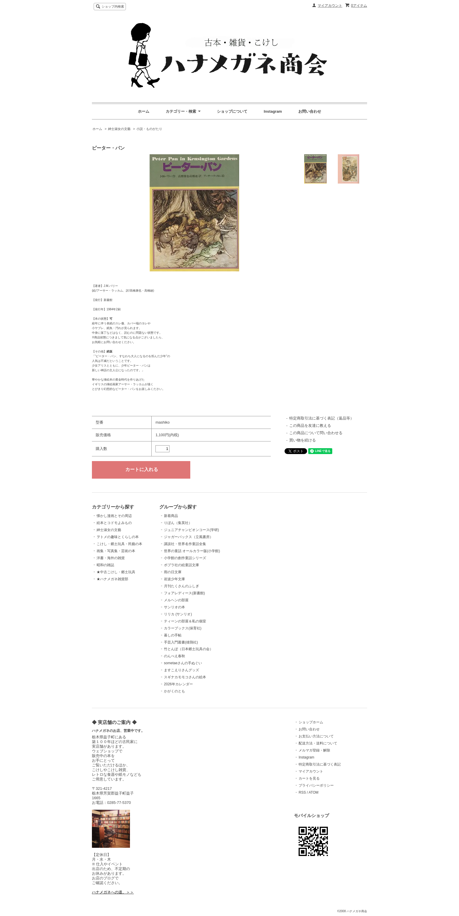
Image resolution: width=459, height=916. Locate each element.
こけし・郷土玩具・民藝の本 (119, 544)
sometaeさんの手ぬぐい (183, 663)
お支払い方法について (316, 736)
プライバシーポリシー (316, 785)
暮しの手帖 (172, 635)
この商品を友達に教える (310, 425)
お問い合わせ (309, 111)
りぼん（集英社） (178, 523)
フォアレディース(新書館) (184, 593)
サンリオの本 (174, 607)
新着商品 (171, 516)
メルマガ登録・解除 (314, 750)
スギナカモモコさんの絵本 (185, 677)
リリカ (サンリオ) (178, 614)
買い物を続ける (302, 440)
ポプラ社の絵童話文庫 (181, 565)
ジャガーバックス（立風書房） (188, 537)
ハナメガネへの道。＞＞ (113, 892)
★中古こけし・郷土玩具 (116, 572)
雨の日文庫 (172, 572)
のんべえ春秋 (174, 656)
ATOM (313, 792)
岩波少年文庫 (174, 579)
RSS (302, 792)
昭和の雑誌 (105, 565)
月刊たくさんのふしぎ (181, 586)
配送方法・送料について (318, 743)
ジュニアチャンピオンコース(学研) (191, 530)
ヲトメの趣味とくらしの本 (118, 537)
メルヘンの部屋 (176, 600)
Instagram (273, 111)
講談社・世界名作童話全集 (185, 544)
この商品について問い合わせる (315, 433)
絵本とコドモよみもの (114, 523)
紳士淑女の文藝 (119, 129)
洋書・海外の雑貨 (111, 558)
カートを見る (309, 778)
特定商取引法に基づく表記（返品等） (321, 418)
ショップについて (232, 111)
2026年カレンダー (178, 684)
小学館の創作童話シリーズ (185, 558)
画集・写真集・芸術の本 (116, 551)
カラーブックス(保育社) (182, 628)
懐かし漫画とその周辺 (114, 516)
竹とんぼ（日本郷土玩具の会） (188, 649)
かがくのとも (174, 691)
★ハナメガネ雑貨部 (112, 579)
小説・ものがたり (149, 129)
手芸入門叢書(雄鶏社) (181, 642)
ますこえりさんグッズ (181, 670)
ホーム (143, 111)
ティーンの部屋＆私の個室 (185, 621)
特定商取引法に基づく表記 (320, 764)
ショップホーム (311, 722)
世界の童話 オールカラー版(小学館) (192, 551)
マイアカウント (330, 6)
